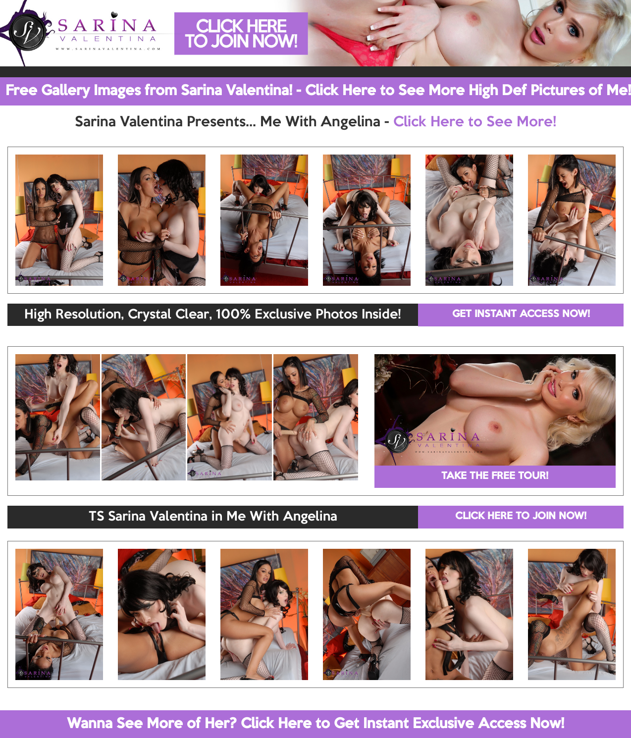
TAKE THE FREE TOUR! (494, 476)
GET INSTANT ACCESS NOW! (521, 314)
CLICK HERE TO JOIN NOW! (520, 516)
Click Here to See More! (474, 122)
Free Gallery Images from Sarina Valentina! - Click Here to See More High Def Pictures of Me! (318, 91)
